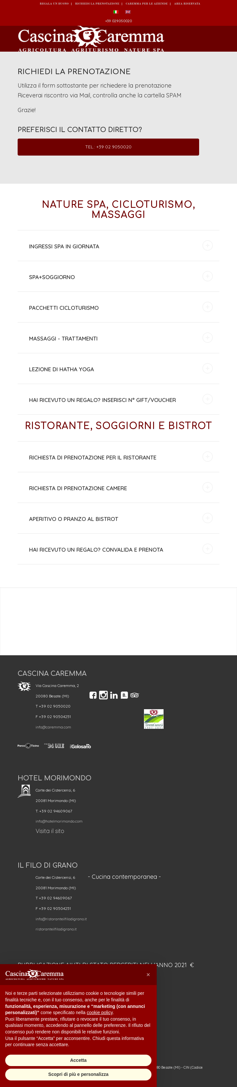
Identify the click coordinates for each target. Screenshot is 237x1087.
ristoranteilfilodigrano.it (56, 929)
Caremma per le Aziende (146, 3)
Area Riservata (187, 3)
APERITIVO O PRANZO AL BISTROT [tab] (121, 518)
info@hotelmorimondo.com (59, 821)
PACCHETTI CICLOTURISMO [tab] (121, 307)
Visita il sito (50, 831)
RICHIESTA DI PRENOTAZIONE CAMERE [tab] (121, 487)
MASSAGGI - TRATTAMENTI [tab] (121, 337)
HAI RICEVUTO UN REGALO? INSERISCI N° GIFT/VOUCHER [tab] (121, 399)
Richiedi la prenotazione (97, 3)
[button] (148, 974)
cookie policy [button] (100, 1012)
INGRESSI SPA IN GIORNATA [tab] (121, 245)
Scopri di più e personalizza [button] (78, 1074)
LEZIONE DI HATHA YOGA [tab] (121, 368)
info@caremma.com (53, 727)
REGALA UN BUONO (54, 3)
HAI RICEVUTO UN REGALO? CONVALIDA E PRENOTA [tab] (121, 549)
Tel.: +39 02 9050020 (108, 147)
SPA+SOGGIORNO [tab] (121, 276)
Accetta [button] (78, 1060)
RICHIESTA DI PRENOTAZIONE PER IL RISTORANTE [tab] (121, 456)
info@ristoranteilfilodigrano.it (61, 918)
